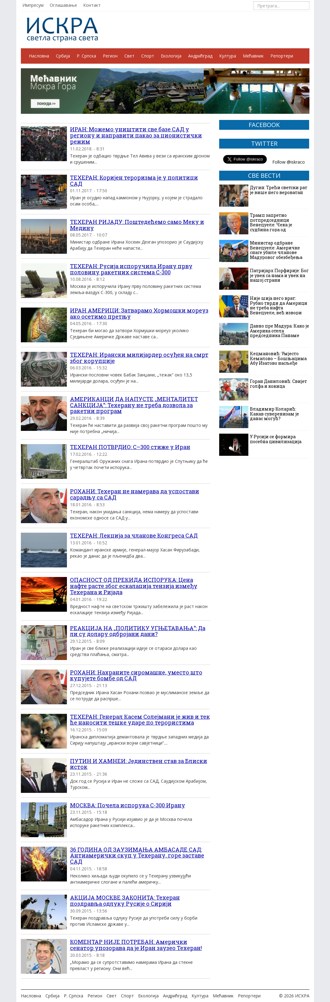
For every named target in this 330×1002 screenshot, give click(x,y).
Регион (110, 56)
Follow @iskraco (288, 162)
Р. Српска (86, 56)
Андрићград (200, 56)
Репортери (281, 56)
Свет (129, 56)
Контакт (92, 5)
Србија (63, 56)
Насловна (39, 56)
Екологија (171, 56)
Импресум (33, 5)
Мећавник (253, 56)
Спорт (147, 56)
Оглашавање (63, 5)
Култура (227, 56)
